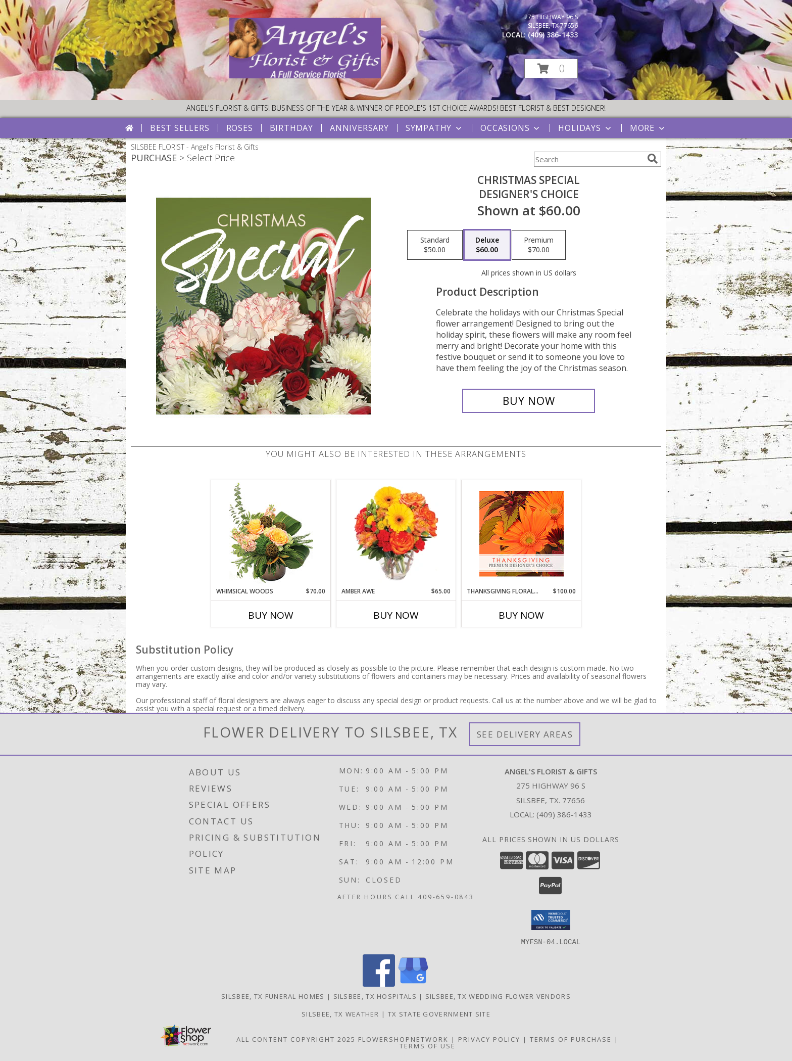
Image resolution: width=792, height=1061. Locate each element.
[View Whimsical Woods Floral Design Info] (271, 533)
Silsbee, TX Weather (340, 1013)
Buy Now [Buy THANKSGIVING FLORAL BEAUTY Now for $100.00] (521, 615)
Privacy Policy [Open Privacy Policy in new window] (489, 1038)
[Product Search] (588, 159)
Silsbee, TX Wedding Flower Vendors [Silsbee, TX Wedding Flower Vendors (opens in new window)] (498, 995)
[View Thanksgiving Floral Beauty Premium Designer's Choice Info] (521, 533)
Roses (239, 127)
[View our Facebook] (379, 983)
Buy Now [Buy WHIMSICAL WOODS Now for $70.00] (270, 615)
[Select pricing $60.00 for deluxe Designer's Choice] (487, 245)
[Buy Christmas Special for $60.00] (528, 401)
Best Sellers (180, 127)
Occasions (510, 127)
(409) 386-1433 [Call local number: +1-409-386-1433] (553, 34)
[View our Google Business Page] (413, 983)
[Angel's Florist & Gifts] (305, 75)
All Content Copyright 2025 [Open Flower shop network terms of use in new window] (296, 1038)
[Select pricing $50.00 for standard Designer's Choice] (435, 245)
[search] (653, 158)
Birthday (291, 127)
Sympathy (435, 127)
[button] (551, 68)
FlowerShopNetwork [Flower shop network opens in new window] (403, 1038)
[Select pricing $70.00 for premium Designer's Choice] (538, 245)
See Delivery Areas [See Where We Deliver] (525, 734)
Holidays (585, 127)
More (648, 127)
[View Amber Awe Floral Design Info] (396, 533)
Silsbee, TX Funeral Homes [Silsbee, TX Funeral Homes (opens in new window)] (273, 995)
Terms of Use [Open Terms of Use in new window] (428, 1045)
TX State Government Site (439, 1013)
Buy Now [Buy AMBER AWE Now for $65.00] (396, 615)
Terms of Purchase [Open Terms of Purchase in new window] (571, 1038)
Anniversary (359, 127)
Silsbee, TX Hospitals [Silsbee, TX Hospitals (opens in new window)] (375, 995)
